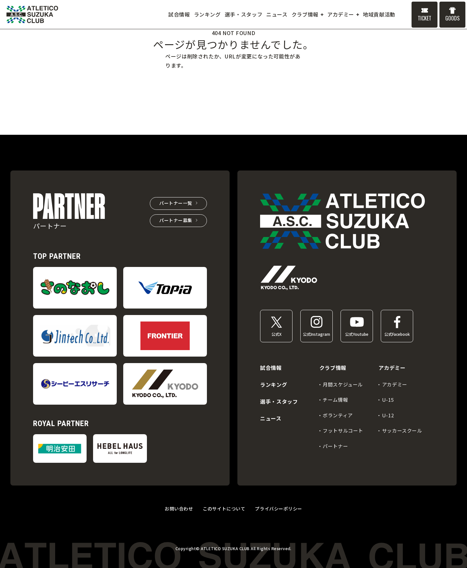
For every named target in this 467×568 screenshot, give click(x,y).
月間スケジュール (343, 384)
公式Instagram (316, 334)
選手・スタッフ (279, 401)
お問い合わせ (179, 508)
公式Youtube (356, 334)
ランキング (273, 384)
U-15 (388, 399)
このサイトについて (224, 508)
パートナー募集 (175, 220)
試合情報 (271, 368)
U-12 (388, 415)
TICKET (424, 18)
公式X (276, 334)
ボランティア (338, 415)
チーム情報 (335, 399)
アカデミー (394, 384)
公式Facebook (397, 334)
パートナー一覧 (175, 203)
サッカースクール (402, 430)
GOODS (452, 18)
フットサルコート (343, 430)
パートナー (335, 446)
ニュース (270, 418)
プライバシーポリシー (278, 508)
